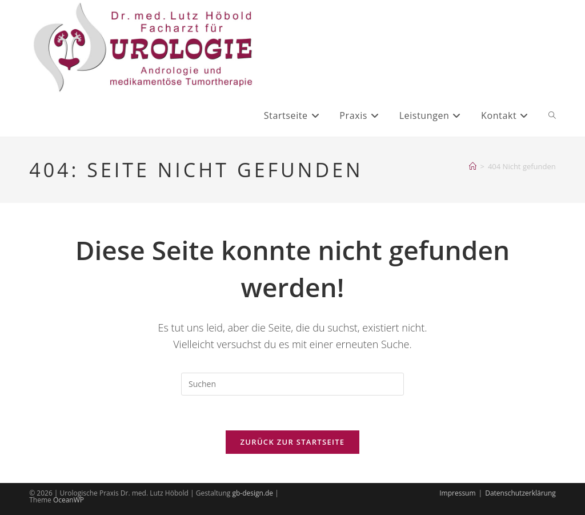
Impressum (457, 493)
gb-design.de (252, 493)
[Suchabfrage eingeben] (292, 384)
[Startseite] (472, 166)
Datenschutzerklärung (520, 493)
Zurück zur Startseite (293, 442)
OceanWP (68, 500)
